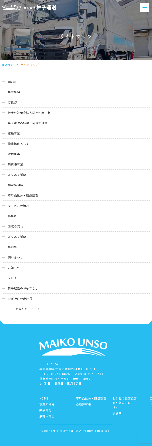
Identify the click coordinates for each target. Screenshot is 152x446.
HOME (7, 65)
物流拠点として (18, 144)
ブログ (12, 278)
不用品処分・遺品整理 (23, 195)
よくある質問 (17, 175)
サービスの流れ (18, 206)
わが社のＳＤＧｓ (28, 309)
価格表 (12, 216)
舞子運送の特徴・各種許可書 (28, 123)
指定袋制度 (15, 185)
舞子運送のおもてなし (23, 288)
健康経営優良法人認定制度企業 (29, 113)
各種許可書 (83, 404)
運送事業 (14, 133)
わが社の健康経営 (20, 299)
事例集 (12, 247)
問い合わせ (15, 257)
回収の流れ (15, 226)
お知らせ (14, 268)
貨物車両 (14, 154)
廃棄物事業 (15, 164)
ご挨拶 (12, 102)
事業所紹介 (15, 92)
